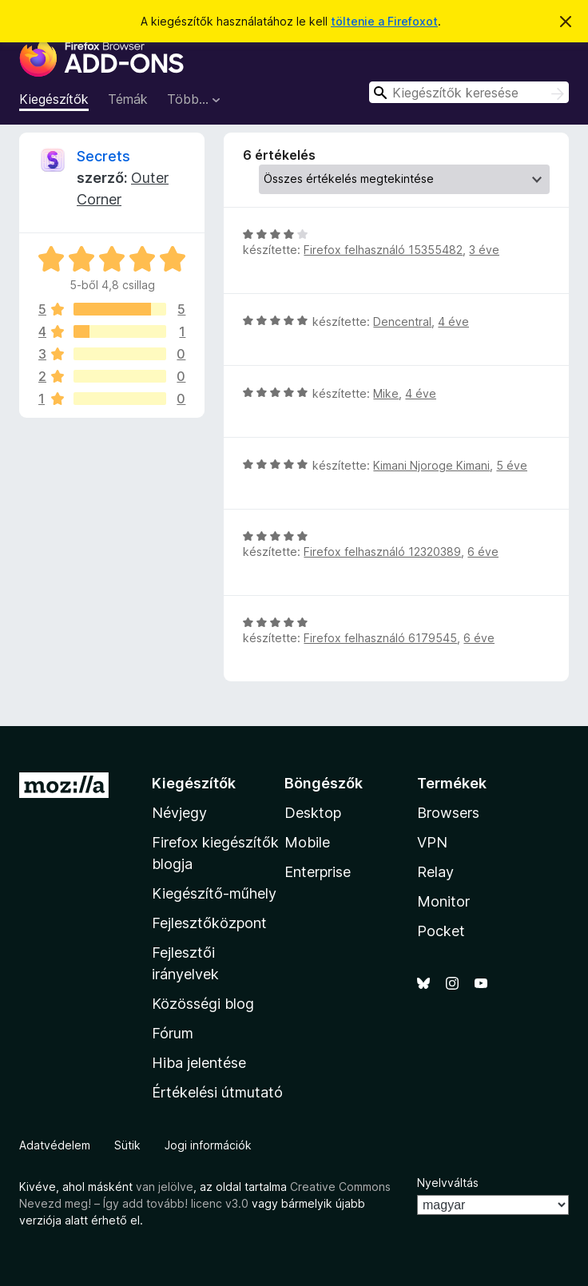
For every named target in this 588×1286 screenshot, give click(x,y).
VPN (432, 842)
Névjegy (179, 812)
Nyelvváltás (448, 1182)
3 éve (484, 249)
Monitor (443, 901)
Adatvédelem (54, 1145)
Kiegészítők (54, 99)
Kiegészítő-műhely (214, 893)
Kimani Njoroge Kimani (431, 465)
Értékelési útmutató (217, 1092)
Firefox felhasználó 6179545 (380, 638)
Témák (128, 99)
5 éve (511, 465)
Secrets (103, 156)
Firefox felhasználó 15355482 (383, 249)
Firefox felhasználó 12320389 (382, 551)
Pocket (441, 931)
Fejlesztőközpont (209, 923)
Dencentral (402, 321)
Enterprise (317, 871)
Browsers (448, 812)
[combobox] (469, 92)
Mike (386, 393)
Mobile (307, 842)
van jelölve (164, 1186)
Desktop (312, 812)
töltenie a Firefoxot (384, 21)
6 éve (483, 551)
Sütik (127, 1145)
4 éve (453, 321)
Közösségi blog (203, 1003)
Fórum (172, 1033)
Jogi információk (208, 1145)
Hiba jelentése (199, 1062)
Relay (435, 871)
